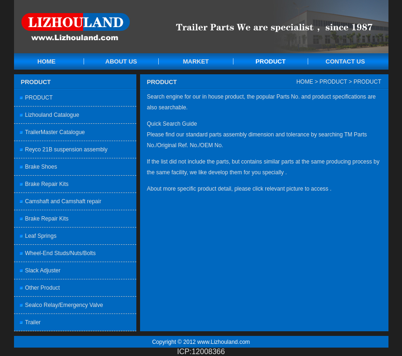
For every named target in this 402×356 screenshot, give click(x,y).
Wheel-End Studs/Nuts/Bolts (60, 253)
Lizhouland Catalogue (52, 115)
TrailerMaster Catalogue (55, 132)
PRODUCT (270, 61)
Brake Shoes (41, 167)
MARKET (196, 61)
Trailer (33, 322)
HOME (46, 61)
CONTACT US (345, 61)
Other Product (42, 288)
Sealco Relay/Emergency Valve (64, 305)
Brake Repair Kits (47, 184)
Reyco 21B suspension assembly (66, 149)
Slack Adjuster (43, 270)
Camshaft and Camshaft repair (63, 201)
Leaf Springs (40, 236)
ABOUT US (121, 61)
